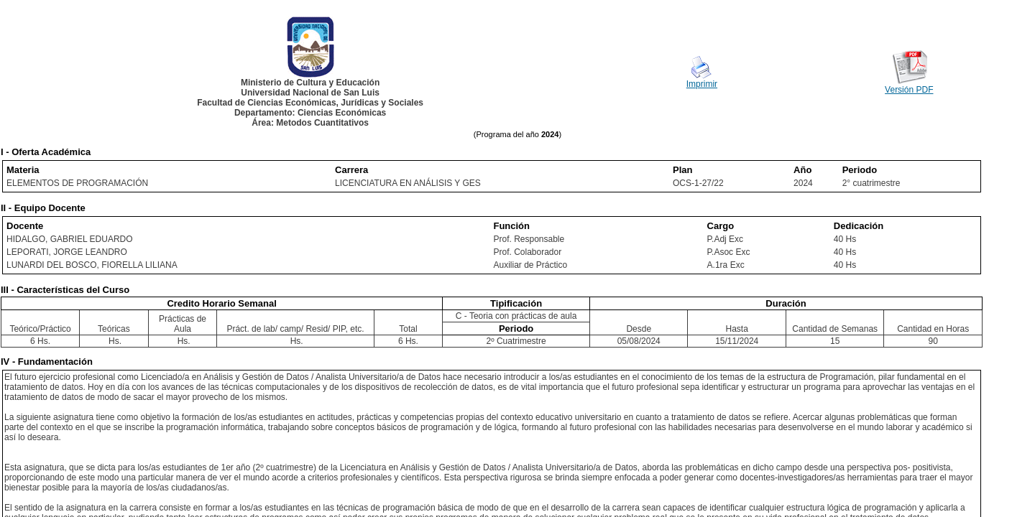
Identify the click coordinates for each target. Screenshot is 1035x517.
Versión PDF (909, 90)
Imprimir (701, 84)
